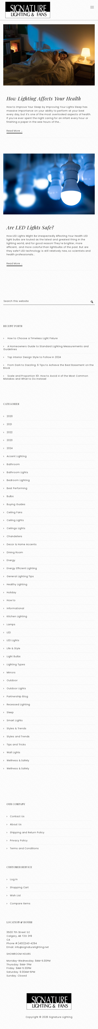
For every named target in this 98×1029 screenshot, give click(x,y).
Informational (15, 608)
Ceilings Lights (16, 528)
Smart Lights (15, 720)
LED (9, 632)
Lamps (11, 624)
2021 (9, 424)
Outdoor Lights (16, 688)
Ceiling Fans (14, 512)
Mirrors (11, 672)
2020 (10, 416)
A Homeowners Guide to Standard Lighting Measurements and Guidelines (46, 348)
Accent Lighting (17, 456)
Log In (14, 879)
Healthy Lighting (17, 584)
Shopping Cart (19, 887)
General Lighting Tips (20, 576)
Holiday (11, 592)
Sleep (10, 712)
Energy (11, 560)
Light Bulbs (14, 656)
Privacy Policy (19, 840)
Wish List (15, 895)
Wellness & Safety (18, 760)
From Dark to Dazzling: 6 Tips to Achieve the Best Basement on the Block (48, 366)
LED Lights (13, 640)
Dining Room (15, 552)
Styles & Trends (16, 728)
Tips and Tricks (16, 744)
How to (11, 600)
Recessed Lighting (18, 704)
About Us (16, 824)
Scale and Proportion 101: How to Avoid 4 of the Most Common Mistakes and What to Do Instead (45, 377)
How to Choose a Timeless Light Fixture (33, 338)
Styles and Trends (18, 736)
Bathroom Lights (17, 472)
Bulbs (10, 496)
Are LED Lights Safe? (30, 227)
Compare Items (20, 903)
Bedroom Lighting (18, 480)
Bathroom (13, 464)
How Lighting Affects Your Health (44, 98)
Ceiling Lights (15, 520)
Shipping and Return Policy (27, 832)
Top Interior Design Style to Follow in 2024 (34, 357)
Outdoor (12, 680)
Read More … (14, 130)
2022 (10, 432)
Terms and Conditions (24, 848)
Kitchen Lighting (17, 616)
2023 (10, 440)
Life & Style (13, 648)
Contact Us (17, 816)
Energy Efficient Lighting (22, 568)
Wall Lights (13, 752)
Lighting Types (16, 664)
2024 (10, 448)
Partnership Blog (17, 696)
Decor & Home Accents (22, 544)
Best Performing (17, 488)
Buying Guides (16, 504)
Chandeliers (14, 536)
